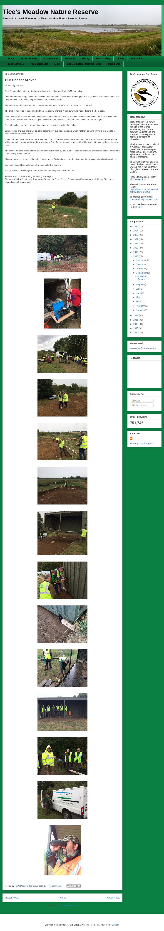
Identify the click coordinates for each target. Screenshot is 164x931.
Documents (114, 64)
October (140, 268)
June (138, 293)
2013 (136, 328)
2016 (136, 320)
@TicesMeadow (138, 179)
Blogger (115, 925)
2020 (136, 247)
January (140, 310)
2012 (136, 332)
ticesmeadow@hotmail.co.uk (144, 199)
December (141, 260)
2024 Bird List (51, 58)
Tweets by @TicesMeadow (143, 348)
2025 (136, 226)
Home (11, 58)
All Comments (140, 405)
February (140, 306)
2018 (136, 256)
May (138, 297)
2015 (136, 324)
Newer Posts (12, 897)
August (139, 284)
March (139, 301)
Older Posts (113, 897)
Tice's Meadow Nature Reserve (50, 11)
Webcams (70, 58)
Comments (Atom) (68, 905)
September (141, 273)
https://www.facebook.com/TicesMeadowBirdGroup (144, 190)
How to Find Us (29, 58)
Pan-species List (39, 64)
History (85, 58)
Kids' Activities (16, 64)
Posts (136, 400)
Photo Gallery (103, 58)
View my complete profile (142, 443)
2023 (136, 235)
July (138, 289)
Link (139, 207)
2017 (136, 315)
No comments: (55, 886)
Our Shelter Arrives (20, 80)
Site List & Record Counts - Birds (84, 64)
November (141, 264)
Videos (120, 58)
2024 (136, 230)
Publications (137, 58)
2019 (136, 252)
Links (57, 64)
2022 (136, 239)
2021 (136, 243)
